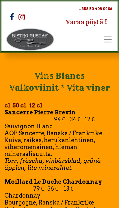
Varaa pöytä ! (86, 22)
